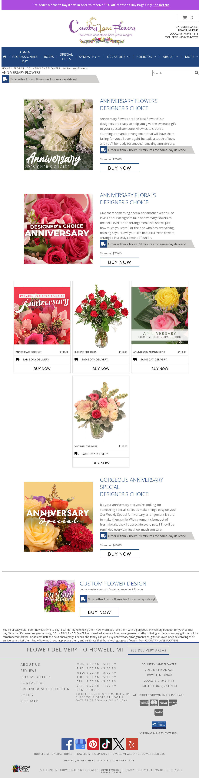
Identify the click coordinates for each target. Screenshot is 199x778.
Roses (49, 57)
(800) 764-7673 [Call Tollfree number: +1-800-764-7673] (166, 686)
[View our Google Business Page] (80, 749)
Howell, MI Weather (78, 760)
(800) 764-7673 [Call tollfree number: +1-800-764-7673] (188, 37)
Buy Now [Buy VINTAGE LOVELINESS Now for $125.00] (100, 462)
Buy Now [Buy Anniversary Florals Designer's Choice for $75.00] (119, 262)
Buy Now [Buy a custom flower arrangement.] (99, 612)
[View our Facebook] (67, 749)
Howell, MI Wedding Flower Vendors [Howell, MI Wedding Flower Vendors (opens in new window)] (138, 753)
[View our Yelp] (132, 749)
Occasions (118, 57)
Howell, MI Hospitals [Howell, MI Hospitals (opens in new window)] (91, 753)
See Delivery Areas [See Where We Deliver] (149, 650)
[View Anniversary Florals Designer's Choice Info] (61, 228)
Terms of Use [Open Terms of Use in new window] (111, 772)
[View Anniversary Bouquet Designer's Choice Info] (42, 315)
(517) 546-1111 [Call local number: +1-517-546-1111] (188, 33)
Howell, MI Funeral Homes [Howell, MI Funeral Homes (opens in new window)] (53, 753)
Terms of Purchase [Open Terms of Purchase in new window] (165, 769)
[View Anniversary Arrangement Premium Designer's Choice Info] (159, 315)
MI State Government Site (116, 760)
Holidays (146, 57)
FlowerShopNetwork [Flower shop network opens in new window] (102, 769)
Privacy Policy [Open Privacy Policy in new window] (134, 769)
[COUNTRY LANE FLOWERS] (102, 30)
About (171, 57)
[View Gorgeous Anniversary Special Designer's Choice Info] (61, 517)
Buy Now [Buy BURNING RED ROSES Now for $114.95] (100, 368)
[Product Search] (173, 73)
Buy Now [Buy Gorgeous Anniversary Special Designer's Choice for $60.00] (119, 554)
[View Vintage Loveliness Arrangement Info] (101, 410)
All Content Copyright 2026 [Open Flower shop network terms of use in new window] (62, 769)
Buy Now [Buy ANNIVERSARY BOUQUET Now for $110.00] (42, 368)
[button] (188, 17)
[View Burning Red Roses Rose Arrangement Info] (101, 315)
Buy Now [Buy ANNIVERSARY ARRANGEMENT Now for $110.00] (159, 368)
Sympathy (90, 57)
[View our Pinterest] (93, 749)
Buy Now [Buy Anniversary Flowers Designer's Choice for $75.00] (119, 168)
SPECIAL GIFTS (66, 56)
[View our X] (119, 749)
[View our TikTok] (106, 749)
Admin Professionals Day (25, 56)
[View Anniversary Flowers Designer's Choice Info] (61, 134)
